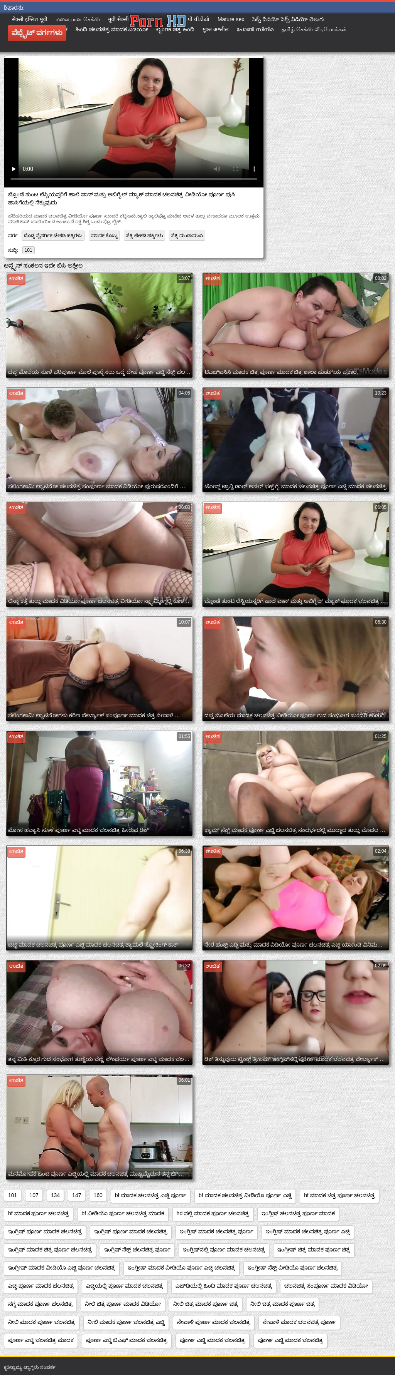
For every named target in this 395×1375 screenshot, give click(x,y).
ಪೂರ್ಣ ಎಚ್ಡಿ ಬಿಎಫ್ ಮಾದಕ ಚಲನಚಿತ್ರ (127, 1340)
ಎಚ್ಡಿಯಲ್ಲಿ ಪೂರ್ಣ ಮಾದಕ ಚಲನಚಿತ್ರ (125, 1286)
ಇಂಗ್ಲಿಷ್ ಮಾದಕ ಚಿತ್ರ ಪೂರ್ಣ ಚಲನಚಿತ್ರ (50, 1249)
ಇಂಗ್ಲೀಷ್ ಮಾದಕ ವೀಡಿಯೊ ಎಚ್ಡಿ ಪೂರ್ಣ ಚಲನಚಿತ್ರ (61, 1268)
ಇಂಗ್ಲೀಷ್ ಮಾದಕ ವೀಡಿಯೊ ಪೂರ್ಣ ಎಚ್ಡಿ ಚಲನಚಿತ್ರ (181, 1268)
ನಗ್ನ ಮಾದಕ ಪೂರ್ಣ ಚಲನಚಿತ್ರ (40, 1304)
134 (55, 1195)
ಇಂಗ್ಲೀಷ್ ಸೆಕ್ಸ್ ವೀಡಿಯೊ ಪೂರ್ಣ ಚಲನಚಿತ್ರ (293, 1268)
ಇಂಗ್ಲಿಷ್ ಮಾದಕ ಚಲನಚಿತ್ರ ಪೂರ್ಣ (216, 1231)
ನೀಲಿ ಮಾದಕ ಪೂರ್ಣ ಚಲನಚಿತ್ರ (41, 1322)
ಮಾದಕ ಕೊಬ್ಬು (104, 235)
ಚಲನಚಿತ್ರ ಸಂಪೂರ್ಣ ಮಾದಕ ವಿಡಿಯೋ (326, 1286)
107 (33, 1195)
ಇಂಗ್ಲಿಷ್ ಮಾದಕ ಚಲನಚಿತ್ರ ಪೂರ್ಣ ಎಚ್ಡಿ (308, 1231)
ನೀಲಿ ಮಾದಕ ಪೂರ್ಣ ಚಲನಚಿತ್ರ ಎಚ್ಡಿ (126, 1322)
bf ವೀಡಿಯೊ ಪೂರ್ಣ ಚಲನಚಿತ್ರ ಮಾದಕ (122, 1213)
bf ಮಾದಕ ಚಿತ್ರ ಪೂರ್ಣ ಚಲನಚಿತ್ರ (339, 1195)
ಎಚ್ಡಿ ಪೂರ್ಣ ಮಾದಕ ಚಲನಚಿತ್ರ (41, 1286)
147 (76, 1195)
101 (28, 250)
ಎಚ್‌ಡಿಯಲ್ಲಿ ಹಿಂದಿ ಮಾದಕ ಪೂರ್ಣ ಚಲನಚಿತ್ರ (224, 1286)
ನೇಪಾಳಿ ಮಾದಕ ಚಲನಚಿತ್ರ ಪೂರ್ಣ (299, 1322)
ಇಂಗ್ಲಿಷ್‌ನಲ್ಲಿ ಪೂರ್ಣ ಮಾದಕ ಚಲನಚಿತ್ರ (224, 1249)
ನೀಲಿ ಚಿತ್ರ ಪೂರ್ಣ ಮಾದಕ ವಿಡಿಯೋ (123, 1304)
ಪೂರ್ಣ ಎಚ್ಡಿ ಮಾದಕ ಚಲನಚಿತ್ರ (212, 1340)
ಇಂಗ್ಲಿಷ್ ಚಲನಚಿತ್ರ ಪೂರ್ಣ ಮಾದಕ (298, 1213)
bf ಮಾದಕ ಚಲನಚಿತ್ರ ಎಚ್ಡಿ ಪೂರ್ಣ (150, 1195)
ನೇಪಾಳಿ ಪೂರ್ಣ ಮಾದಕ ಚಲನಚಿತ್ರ (213, 1322)
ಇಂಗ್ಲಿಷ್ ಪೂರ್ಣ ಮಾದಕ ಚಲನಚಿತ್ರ (45, 1231)
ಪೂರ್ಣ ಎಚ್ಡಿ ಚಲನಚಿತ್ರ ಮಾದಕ (41, 1340)
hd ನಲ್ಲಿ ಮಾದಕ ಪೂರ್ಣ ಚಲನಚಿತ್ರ (213, 1213)
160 (97, 1195)
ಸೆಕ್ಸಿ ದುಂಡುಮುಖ (187, 235)
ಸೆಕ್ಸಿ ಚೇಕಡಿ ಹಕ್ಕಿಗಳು (144, 235)
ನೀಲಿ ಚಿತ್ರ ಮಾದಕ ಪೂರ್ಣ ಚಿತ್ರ (205, 1304)
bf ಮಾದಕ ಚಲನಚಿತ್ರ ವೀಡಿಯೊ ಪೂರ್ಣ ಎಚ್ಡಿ (245, 1195)
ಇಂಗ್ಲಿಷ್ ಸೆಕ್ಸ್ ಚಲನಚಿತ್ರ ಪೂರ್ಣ (137, 1249)
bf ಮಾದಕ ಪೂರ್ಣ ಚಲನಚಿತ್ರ (38, 1213)
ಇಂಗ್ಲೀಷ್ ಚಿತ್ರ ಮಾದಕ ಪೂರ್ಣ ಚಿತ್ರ (314, 1249)
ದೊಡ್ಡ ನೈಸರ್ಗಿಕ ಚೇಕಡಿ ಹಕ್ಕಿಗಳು (53, 235)
